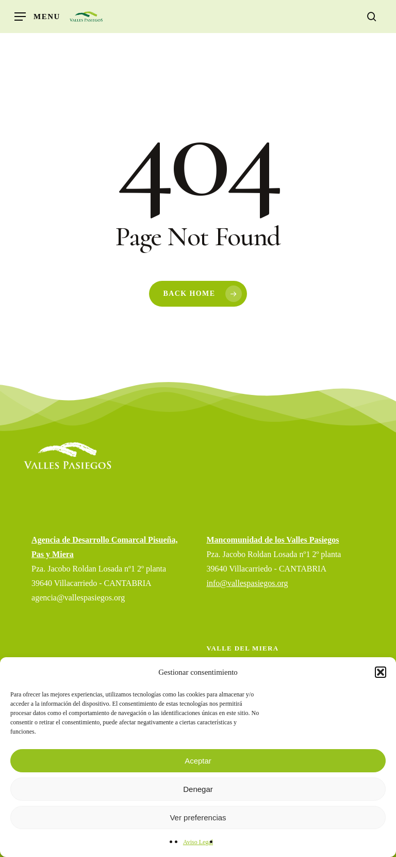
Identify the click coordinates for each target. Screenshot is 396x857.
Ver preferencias (198, 817)
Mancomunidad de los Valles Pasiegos (272, 539)
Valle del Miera (242, 648)
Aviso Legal (198, 842)
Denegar (198, 789)
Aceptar (198, 760)
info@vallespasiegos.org (247, 583)
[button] (380, 672)
